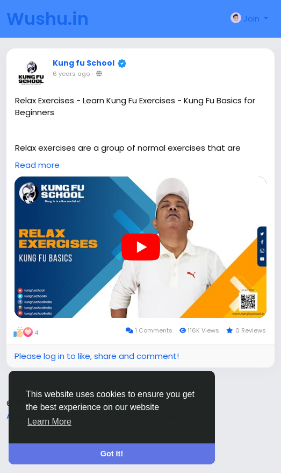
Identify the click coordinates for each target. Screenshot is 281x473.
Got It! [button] (111, 453)
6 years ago (71, 73)
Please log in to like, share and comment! (97, 356)
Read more (37, 165)
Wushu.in (47, 18)
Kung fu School (83, 63)
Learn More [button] (49, 421)
